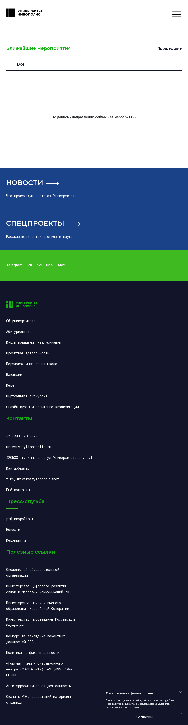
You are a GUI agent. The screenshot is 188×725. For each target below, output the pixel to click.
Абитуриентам (18, 332)
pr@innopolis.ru (20, 519)
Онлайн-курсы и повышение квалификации (42, 407)
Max (61, 265)
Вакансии (14, 375)
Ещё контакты (18, 490)
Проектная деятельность (27, 353)
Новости (24, 182)
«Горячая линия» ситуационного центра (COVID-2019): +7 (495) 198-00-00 (39, 669)
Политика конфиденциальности (32, 652)
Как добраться (19, 468)
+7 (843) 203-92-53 (23, 436)
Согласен (144, 717)
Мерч (10, 385)
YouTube (45, 265)
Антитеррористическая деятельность (38, 686)
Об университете (20, 321)
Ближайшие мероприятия (38, 48)
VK (29, 265)
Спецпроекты (35, 223)
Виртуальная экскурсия (26, 396)
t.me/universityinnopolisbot (32, 479)
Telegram (14, 265)
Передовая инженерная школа (31, 364)
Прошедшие (169, 48)
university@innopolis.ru (28, 447)
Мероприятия (17, 540)
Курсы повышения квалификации (33, 342)
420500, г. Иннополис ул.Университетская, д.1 (49, 457)
